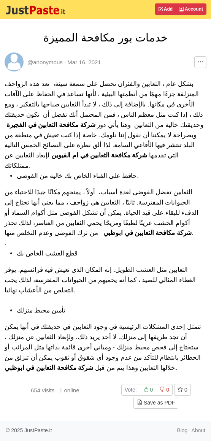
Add (165, 9)
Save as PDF (156, 403)
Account (191, 9)
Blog (182, 430)
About (198, 430)
